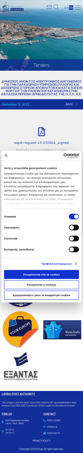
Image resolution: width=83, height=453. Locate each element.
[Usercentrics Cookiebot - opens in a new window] (63, 155)
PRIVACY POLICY (41, 440)
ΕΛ (66, 8)
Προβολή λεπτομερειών (57, 263)
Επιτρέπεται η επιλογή (41, 284)
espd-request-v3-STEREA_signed (41, 142)
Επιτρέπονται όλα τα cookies (41, 274)
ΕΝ (71, 8)
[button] (71, 104)
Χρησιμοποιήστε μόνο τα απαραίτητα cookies (41, 295)
